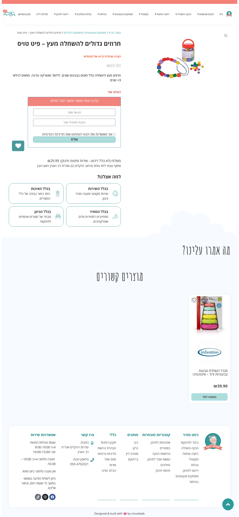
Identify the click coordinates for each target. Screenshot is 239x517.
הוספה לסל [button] (209, 397)
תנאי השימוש (80, 134)
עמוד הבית (115, 33)
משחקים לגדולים (73, 33)
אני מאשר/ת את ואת (78, 134)
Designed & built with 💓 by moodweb (119, 513)
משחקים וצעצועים (95, 33)
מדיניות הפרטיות (53, 134)
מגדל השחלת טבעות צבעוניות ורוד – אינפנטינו (210, 372)
